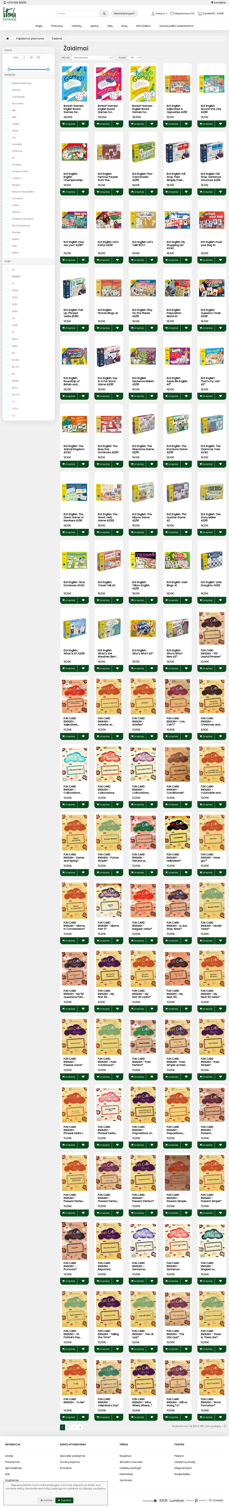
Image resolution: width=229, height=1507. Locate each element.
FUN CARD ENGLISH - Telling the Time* (108, 1334)
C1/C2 (15, 408)
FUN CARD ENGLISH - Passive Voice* (73, 1062)
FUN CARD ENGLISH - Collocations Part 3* (140, 791)
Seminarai (126, 1480)
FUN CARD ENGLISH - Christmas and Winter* (210, 723)
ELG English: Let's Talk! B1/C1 (142, 243)
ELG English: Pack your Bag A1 (211, 243)
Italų (110, 26)
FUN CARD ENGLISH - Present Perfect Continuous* (74, 1199)
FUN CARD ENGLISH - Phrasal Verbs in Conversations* (74, 1131)
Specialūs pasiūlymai (72, 1456)
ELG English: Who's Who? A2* (142, 651)
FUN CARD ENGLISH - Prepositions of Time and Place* (142, 1131)
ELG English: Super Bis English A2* (177, 381)
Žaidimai (57, 38)
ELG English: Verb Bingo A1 (177, 583)
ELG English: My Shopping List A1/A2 (176, 245)
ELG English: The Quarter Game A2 (176, 517)
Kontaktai (218, 2)
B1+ (14, 353)
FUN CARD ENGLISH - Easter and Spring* (74, 858)
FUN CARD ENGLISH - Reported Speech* (104, 1267)
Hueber (15, 123)
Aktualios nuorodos (131, 1462)
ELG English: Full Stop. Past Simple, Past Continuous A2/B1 (176, 180)
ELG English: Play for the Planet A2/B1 (142, 313)
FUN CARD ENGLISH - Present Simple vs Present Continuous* (176, 1201)
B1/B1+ (15, 339)
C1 (13, 401)
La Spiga (16, 164)
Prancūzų (57, 26)
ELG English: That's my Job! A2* (210, 381)
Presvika (16, 232)
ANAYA (15, 252)
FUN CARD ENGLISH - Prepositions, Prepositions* (175, 1131)
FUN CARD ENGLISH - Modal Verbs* (211, 926)
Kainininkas (126, 1474)
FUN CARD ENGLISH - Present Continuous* (209, 1131)
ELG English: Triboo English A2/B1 (141, 585)
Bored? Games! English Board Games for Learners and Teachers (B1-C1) (142, 113)
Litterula (16, 212)
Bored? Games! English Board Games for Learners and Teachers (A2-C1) (108, 113)
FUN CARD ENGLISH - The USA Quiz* (175, 1334)
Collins (15, 205)
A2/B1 (15, 325)
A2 (13, 318)
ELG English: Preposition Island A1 (174, 313)
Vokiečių (76, 26)
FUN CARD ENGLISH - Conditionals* (175, 790)
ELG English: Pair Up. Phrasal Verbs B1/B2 (73, 313)
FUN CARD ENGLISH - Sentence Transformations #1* (143, 1269)
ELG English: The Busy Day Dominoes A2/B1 (108, 449)
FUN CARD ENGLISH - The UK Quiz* (143, 1334)
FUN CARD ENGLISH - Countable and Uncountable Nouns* (210, 793)
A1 (13, 283)
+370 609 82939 (14, 2)
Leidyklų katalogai (130, 1468)
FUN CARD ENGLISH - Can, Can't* (176, 721)
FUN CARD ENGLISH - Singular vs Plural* (207, 1267)
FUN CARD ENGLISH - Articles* (138, 721)
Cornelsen (17, 198)
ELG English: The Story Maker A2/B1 (210, 517)
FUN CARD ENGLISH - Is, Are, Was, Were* (177, 926)
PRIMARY (16, 276)
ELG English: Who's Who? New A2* (174, 653)
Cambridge (18, 96)
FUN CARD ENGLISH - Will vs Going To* (177, 1402)
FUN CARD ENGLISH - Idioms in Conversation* (74, 926)
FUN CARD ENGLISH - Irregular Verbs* (142, 926)
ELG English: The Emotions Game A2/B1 (177, 449)
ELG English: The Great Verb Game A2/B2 (107, 517)
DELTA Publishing (20, 225)
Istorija (9, 1456)
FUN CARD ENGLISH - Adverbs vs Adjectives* (105, 723)
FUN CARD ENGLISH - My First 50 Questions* (106, 995)
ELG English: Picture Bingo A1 (108, 311)
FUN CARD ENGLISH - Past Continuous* (107, 1062)
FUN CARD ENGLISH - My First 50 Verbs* (141, 994)
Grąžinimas (12, 1480)
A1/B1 (14, 304)
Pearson (16, 89)
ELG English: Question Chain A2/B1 (211, 313)
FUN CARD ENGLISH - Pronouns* (70, 1266)
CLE (14, 137)
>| (80, 1427)
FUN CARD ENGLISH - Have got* (210, 858)
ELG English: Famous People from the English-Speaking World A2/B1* (109, 180)
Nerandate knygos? (124, 13)
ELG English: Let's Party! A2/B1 (108, 243)
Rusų (124, 26)
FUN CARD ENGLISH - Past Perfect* (141, 1062)
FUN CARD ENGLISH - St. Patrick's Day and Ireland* (72, 1335)
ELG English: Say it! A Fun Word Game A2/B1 (107, 381)
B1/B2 (15, 346)
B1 (13, 332)
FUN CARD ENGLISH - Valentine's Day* (108, 1402)
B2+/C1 (16, 394)
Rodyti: (122, 57)
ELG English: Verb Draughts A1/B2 (211, 583)
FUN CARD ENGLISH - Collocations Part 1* (72, 791)
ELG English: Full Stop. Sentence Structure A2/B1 (211, 177)
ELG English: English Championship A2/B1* (73, 178)
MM (13, 110)
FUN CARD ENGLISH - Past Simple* (210, 1062)
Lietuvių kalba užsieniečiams (177, 26)
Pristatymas (12, 1462)
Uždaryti (46, 1500)
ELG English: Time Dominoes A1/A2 (74, 583)
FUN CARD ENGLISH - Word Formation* (210, 1402)
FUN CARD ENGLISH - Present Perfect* (143, 1198)
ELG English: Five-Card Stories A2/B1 (142, 177)
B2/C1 (15, 387)
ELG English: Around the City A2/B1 (211, 109)
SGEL (14, 245)
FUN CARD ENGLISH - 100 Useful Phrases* (211, 653)
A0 (13, 269)
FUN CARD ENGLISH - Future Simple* (108, 858)
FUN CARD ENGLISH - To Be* (74, 1400)
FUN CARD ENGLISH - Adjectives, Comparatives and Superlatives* (73, 726)
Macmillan (17, 103)
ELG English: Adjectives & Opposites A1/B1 (177, 109)
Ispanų (95, 26)
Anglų (38, 26)
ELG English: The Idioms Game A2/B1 (142, 517)
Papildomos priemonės (30, 38)
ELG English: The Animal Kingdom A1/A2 (74, 449)
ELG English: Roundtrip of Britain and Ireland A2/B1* (72, 382)
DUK (7, 1474)
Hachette (17, 144)
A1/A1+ (15, 290)
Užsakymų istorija (184, 1462)
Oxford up (17, 151)
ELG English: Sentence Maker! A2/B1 (143, 381)
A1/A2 (15, 297)
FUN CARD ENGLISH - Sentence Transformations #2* (177, 1269)
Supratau (64, 1500)
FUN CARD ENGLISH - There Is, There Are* (211, 1334)
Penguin (16, 184)
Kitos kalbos (143, 26)
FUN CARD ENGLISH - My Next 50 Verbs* (210, 994)
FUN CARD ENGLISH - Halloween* (174, 858)
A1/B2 (15, 311)
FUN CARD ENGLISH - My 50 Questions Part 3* (74, 995)
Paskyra (179, 1456)
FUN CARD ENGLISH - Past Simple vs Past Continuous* (176, 1063)
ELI (13, 157)
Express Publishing (21, 83)
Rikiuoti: (66, 57)
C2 (13, 415)
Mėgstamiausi (182, 1468)
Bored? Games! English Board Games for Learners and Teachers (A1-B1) (74, 112)
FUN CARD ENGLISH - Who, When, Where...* (142, 1402)
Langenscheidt (20, 171)
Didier (15, 130)
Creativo (16, 178)
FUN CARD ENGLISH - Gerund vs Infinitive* (138, 859)
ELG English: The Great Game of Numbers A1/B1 (74, 517)
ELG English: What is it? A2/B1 (74, 651)
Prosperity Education (23, 218)
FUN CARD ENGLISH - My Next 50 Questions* (175, 995)
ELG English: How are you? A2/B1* (74, 243)
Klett (14, 117)
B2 (13, 373)
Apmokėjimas (13, 1468)
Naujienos (125, 1456)
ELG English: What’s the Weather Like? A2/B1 (107, 655)
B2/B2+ (16, 380)
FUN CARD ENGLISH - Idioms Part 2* (108, 926)
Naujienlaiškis (182, 1474)
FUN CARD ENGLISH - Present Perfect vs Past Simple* (108, 1199)
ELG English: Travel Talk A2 (106, 583)
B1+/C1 (15, 366)
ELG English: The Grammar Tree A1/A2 (210, 449)
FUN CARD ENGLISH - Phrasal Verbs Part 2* (106, 1131)
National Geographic (23, 191)
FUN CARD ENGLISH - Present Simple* (211, 1198)
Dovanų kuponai (70, 1462)
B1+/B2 (15, 359)
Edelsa (15, 239)
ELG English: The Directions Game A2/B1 (143, 449)
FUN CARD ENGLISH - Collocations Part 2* (106, 791)
